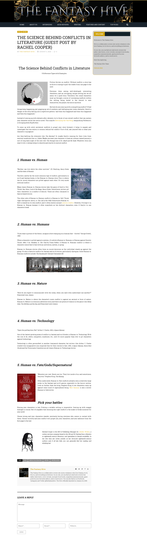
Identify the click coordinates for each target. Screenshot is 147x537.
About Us (33, 25)
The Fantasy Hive (27, 52)
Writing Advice (55, 460)
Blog (19, 32)
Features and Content (95, 25)
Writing (77, 25)
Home (22, 25)
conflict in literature (35, 460)
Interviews (47, 25)
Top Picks (114, 25)
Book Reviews (63, 25)
